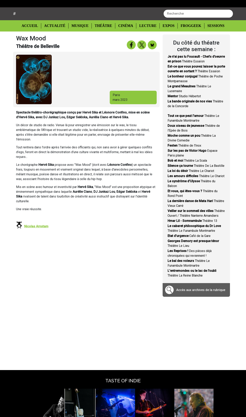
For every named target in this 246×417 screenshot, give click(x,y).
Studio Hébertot (184, 111)
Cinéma (124, 41)
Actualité (55, 41)
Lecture (146, 41)
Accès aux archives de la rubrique (200, 305)
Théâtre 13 (192, 236)
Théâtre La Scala (187, 175)
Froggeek (188, 41)
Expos (166, 41)
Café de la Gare (189, 251)
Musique (80, 41)
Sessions (213, 41)
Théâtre (102, 41)
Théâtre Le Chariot (191, 186)
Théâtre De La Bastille (196, 181)
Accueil (33, 40)
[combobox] (198, 28)
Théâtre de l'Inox (184, 160)
